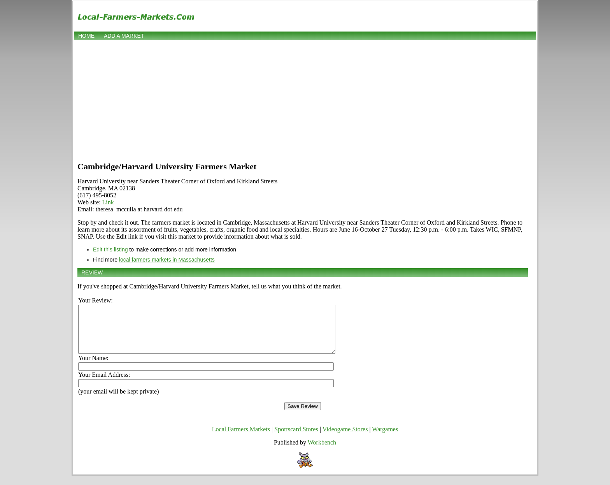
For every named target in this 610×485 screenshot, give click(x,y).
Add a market (124, 36)
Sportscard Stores (296, 438)
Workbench (322, 451)
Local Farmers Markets (241, 438)
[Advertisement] (305, 100)
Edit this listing (110, 249)
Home (86, 36)
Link (108, 202)
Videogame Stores (345, 438)
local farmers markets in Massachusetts (167, 260)
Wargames (385, 438)
